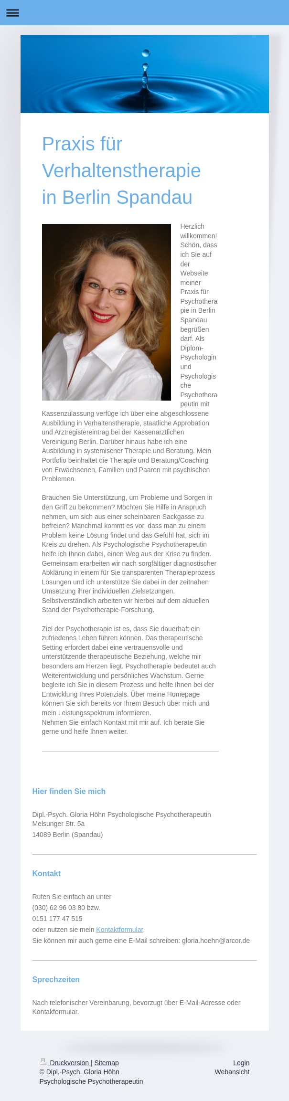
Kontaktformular (119, 929)
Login (241, 1063)
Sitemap (107, 1063)
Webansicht (232, 1072)
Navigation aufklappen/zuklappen (144, 12)
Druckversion (65, 1063)
